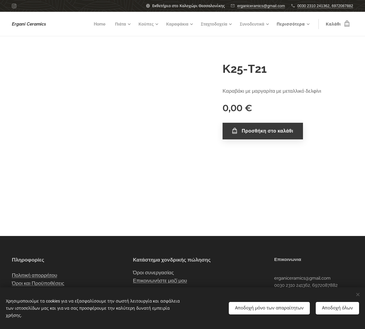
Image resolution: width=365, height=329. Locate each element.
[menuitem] (92, 24)
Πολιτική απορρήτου (34, 275)
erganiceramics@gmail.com (261, 6)
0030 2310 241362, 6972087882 (325, 6)
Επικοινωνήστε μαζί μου (160, 281)
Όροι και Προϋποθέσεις (38, 283)
